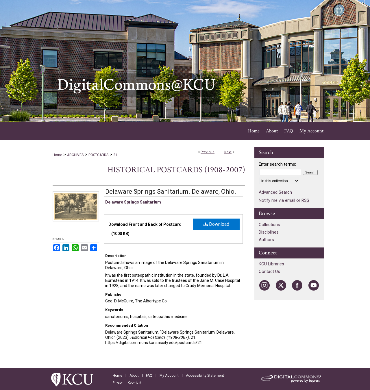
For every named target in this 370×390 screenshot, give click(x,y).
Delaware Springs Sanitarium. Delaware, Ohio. (170, 191)
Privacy (118, 382)
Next (228, 152)
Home (57, 155)
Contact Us (269, 271)
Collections (269, 224)
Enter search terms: (277, 164)
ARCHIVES (75, 155)
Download (216, 224)
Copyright (134, 382)
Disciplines (269, 232)
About (134, 376)
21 (115, 155)
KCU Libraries (271, 264)
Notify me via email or (284, 200)
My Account (169, 376)
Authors (266, 239)
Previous (207, 152)
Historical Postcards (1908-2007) (176, 169)
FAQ (149, 376)
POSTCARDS (98, 155)
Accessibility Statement (205, 376)
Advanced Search (275, 192)
